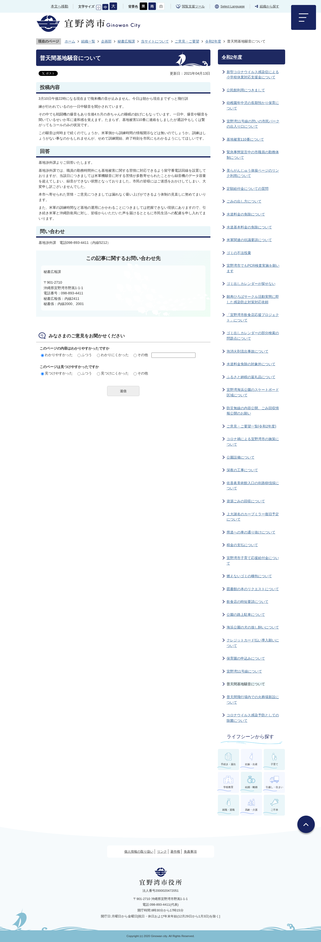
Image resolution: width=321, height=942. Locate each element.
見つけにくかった (113, 373)
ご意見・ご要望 (187, 41)
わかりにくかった (113, 355)
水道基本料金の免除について (249, 227)
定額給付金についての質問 (247, 189)
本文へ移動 (59, 6)
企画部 (106, 41)
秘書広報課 (126, 41)
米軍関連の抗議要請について (249, 240)
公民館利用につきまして (246, 90)
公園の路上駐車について (246, 615)
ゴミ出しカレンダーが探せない (251, 284)
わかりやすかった (57, 355)
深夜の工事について (242, 470)
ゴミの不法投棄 (239, 253)
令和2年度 (213, 41)
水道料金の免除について (246, 214)
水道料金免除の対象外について (251, 364)
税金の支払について (242, 545)
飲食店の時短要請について (247, 602)
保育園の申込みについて (246, 658)
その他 (140, 355)
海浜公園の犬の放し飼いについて (253, 627)
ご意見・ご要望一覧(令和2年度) (251, 426)
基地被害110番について (245, 139)
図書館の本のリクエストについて (253, 589)
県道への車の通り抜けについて (251, 532)
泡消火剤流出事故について (247, 351)
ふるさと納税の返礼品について (251, 377)
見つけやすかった (57, 373)
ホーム (70, 41)
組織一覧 (88, 41)
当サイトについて (155, 41)
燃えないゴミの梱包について (249, 576)
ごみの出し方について (244, 201)
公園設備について (241, 457)
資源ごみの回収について (246, 501)
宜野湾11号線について (244, 671)
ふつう (84, 355)
